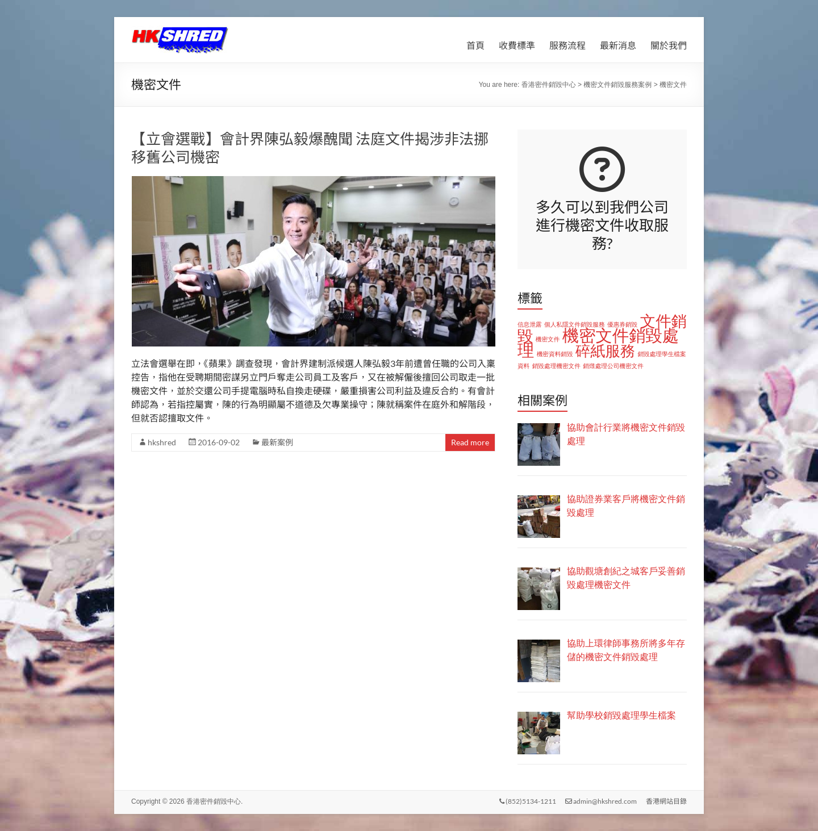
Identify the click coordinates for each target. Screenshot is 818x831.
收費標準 (517, 45)
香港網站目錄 (666, 801)
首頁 (475, 45)
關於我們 (668, 45)
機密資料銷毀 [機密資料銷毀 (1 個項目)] (555, 353)
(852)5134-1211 (527, 801)
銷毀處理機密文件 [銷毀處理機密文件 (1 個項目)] (556, 365)
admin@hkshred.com (601, 801)
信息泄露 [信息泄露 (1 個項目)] (529, 324)
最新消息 (618, 45)
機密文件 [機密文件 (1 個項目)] (548, 339)
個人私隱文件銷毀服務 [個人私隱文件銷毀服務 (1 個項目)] (574, 324)
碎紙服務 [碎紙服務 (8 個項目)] (605, 351)
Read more (470, 442)
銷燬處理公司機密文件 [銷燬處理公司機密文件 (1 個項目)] (613, 365)
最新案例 (277, 442)
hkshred (162, 442)
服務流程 (567, 45)
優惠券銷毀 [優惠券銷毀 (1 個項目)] (622, 324)
